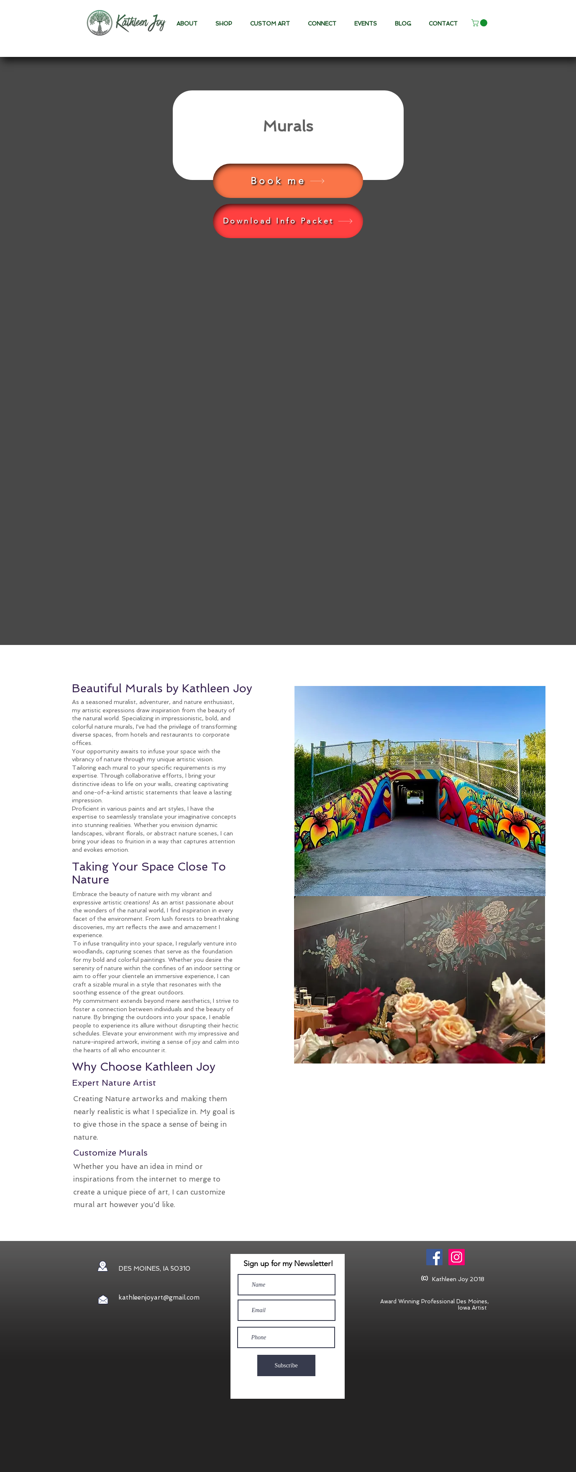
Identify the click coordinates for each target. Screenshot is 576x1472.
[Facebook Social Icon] (434, 1257)
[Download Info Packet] (288, 221)
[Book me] (288, 181)
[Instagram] (456, 1257)
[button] (273, 24)
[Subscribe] (286, 1365)
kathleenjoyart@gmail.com (159, 1297)
